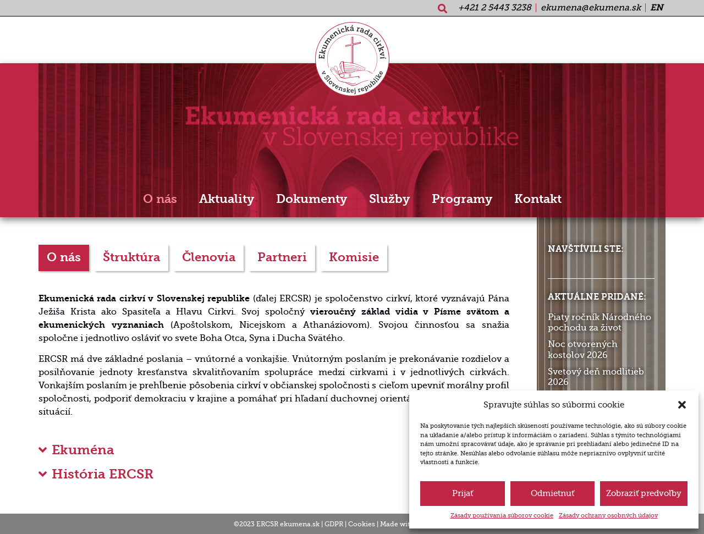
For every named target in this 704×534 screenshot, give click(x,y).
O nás (160, 199)
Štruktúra (131, 257)
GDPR (333, 524)
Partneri (282, 257)
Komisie (354, 257)
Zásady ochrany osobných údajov (608, 515)
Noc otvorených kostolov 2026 (583, 349)
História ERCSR (102, 474)
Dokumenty (311, 199)
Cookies (361, 524)
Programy (462, 199)
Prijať (462, 493)
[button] (682, 404)
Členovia (208, 257)
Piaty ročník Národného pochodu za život (599, 322)
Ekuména (83, 450)
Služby (389, 199)
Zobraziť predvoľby (643, 493)
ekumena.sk (300, 524)
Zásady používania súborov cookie (501, 515)
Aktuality (226, 199)
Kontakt (538, 199)
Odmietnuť (552, 493)
